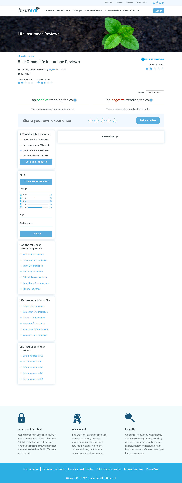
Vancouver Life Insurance (35, 329)
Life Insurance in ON (33, 367)
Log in (158, 10)
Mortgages (77, 11)
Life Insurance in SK (33, 379)
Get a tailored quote (36, 161)
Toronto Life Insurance (34, 323)
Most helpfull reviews (36, 181)
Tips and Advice (130, 11)
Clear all (36, 233)
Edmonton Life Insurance (35, 312)
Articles (130, 3)
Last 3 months (155, 93)
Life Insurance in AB (33, 355)
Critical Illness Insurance (35, 277)
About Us (108, 3)
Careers (119, 3)
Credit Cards (62, 11)
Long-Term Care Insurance (36, 283)
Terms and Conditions (133, 469)
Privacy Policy (152, 469)
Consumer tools (111, 11)
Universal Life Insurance (35, 260)
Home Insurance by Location (81, 469)
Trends (141, 93)
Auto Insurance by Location (109, 469)
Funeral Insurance (32, 289)
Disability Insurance (33, 271)
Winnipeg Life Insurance (35, 335)
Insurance (47, 11)
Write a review (148, 120)
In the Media (142, 3)
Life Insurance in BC (33, 361)
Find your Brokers (31, 469)
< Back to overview (26, 56)
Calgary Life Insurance (34, 306)
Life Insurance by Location (53, 469)
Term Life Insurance (33, 265)
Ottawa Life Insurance (34, 317)
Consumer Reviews (93, 11)
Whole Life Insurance (33, 254)
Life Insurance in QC (33, 373)
